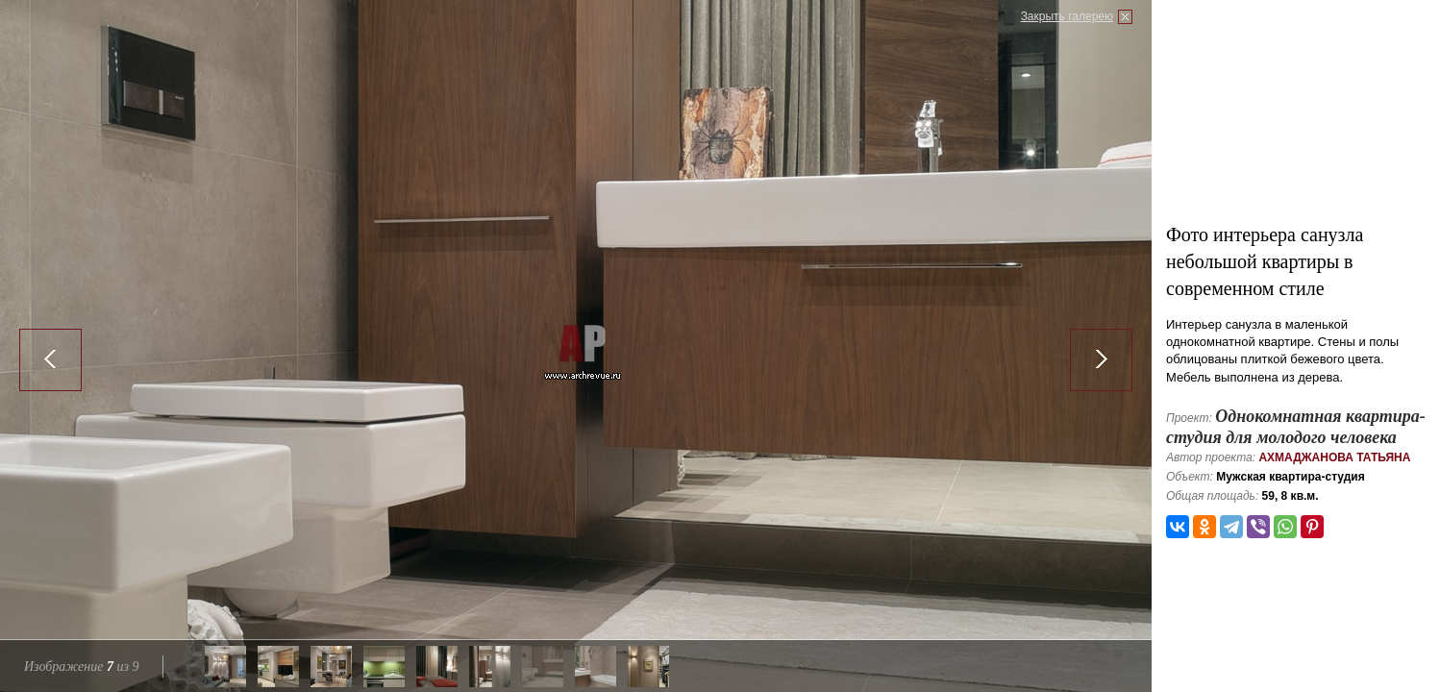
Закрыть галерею (1067, 16)
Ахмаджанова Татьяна (1334, 457)
